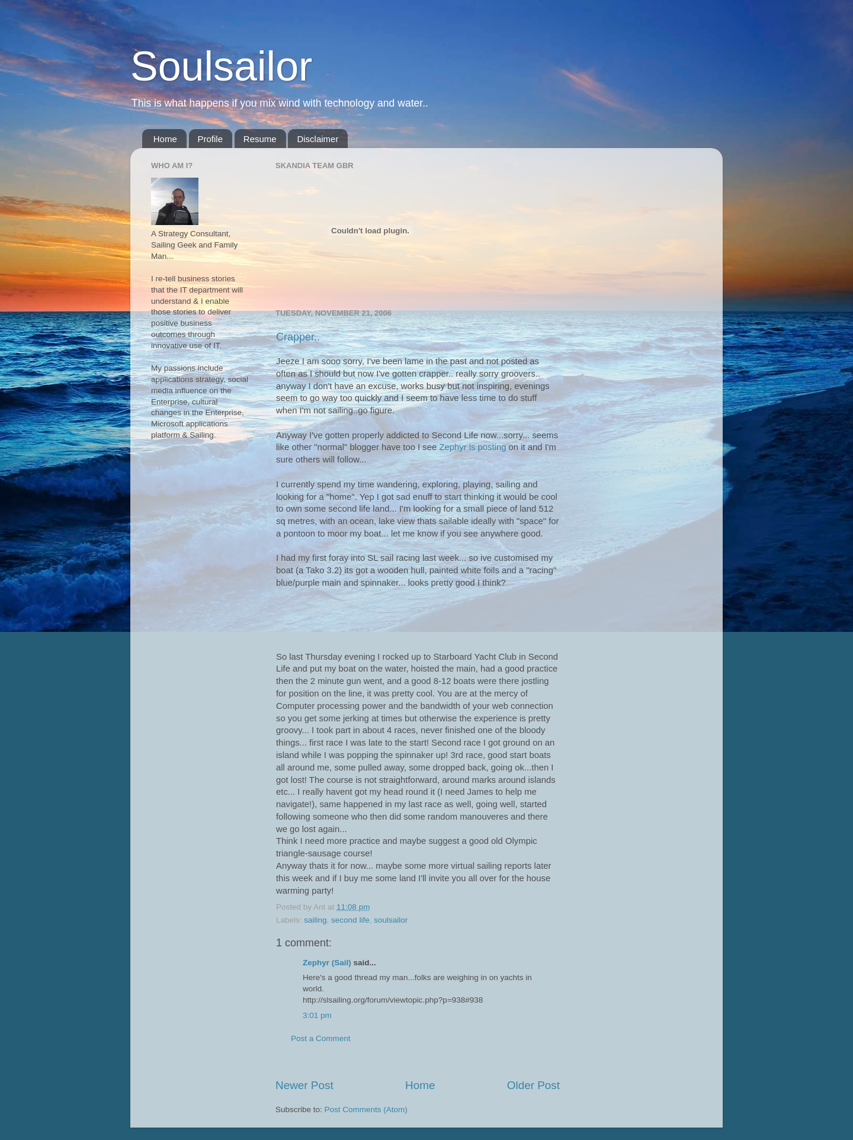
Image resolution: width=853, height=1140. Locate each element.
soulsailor (391, 920)
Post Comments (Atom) (366, 1109)
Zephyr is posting (472, 447)
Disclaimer (317, 139)
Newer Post (304, 1085)
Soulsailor (221, 66)
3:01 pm (317, 1015)
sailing (315, 920)
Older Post (533, 1085)
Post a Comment (321, 1038)
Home (165, 139)
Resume (260, 139)
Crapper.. (298, 337)
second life (350, 920)
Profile (210, 139)
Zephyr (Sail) (327, 962)
